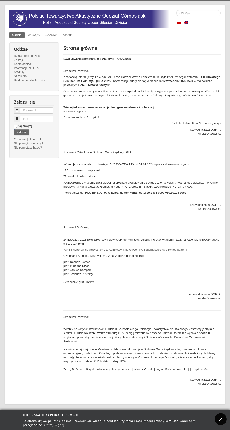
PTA (177, 349)
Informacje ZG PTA (26, 68)
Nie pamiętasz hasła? (28, 147)
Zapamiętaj (25, 126)
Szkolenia (20, 76)
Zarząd (18, 60)
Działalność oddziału (27, 56)
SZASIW (51, 35)
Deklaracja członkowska (29, 80)
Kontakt (67, 35)
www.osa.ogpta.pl (74, 111)
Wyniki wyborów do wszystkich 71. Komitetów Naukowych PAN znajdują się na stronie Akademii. (125, 249)
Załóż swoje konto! (28, 139)
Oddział (17, 35)
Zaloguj (22, 132)
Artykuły (19, 72)
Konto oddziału (23, 64)
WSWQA (34, 35)
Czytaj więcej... (55, 424)
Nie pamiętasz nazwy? (28, 143)
